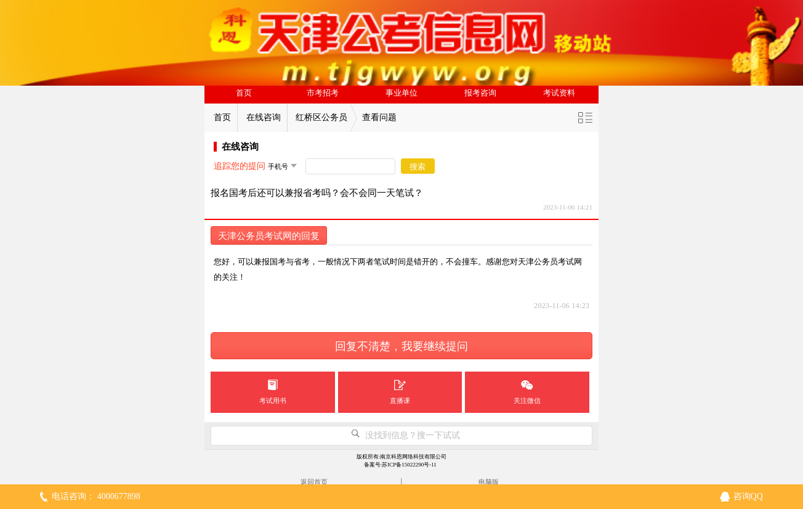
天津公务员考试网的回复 (269, 236)
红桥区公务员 (321, 117)
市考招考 (323, 93)
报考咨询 (480, 93)
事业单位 (401, 93)
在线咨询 (263, 117)
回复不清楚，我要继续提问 (401, 346)
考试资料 (559, 93)
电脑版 (488, 482)
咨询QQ (748, 496)
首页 (244, 93)
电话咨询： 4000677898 (96, 496)
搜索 (418, 166)
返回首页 (314, 482)
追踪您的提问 (239, 166)
